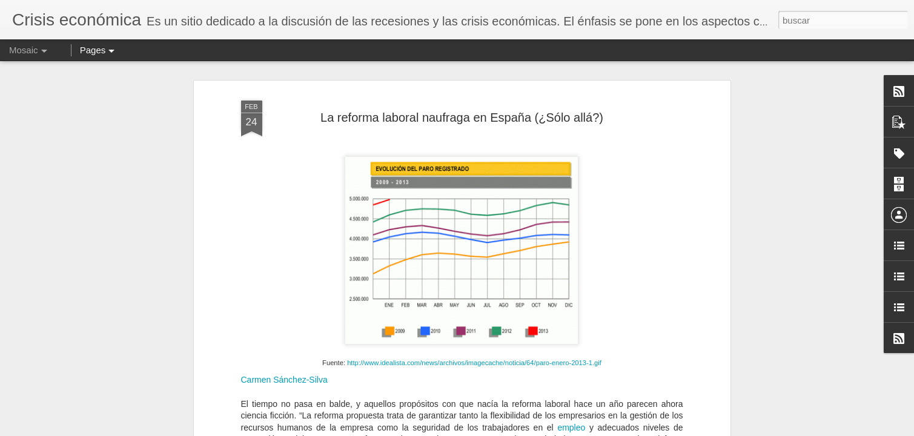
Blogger (500, 429)
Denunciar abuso (540, 429)
